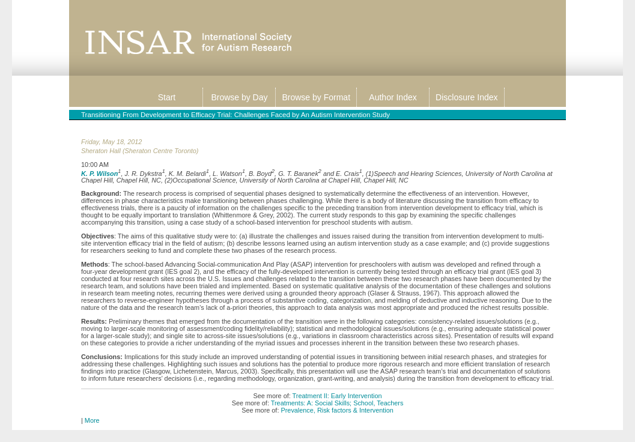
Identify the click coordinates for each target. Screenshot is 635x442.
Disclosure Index (467, 97)
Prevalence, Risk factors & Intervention (337, 410)
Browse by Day (239, 97)
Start (167, 97)
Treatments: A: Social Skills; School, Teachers (337, 403)
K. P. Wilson (99, 173)
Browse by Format (316, 97)
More (92, 420)
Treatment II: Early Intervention (337, 395)
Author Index (392, 97)
